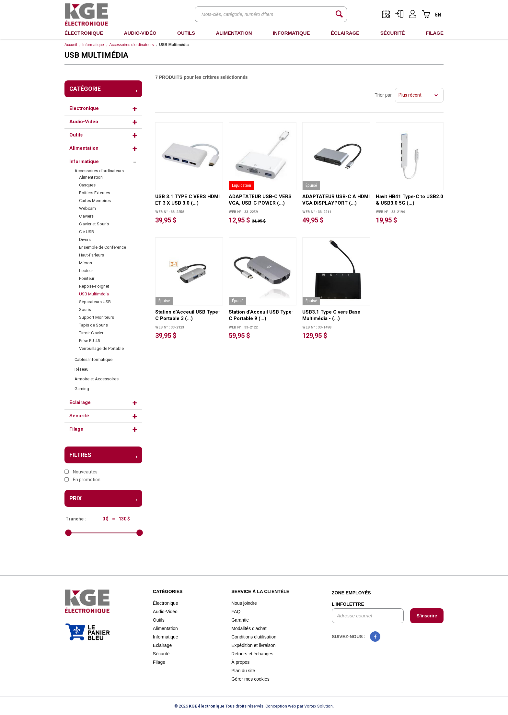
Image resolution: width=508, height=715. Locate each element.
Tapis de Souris (93, 325)
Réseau (81, 369)
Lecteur (86, 270)
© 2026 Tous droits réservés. (219, 706)
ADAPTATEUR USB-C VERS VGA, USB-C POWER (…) (260, 200)
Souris (85, 309)
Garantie (240, 620)
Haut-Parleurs (91, 255)
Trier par (383, 95)
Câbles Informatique (93, 359)
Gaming (82, 388)
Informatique (291, 33)
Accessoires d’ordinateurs (131, 44)
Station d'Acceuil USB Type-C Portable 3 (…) (187, 315)
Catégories (168, 591)
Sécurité (392, 33)
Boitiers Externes (94, 192)
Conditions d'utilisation (253, 636)
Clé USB (86, 231)
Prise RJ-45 (89, 340)
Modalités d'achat (249, 628)
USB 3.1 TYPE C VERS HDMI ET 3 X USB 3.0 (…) (187, 200)
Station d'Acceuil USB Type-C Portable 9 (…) (261, 315)
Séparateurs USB (95, 301)
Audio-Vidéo (140, 33)
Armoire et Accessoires (97, 378)
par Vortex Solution (315, 706)
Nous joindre (244, 603)
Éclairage (345, 33)
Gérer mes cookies (250, 679)
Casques (87, 185)
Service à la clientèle (260, 591)
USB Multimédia (94, 294)
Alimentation (234, 33)
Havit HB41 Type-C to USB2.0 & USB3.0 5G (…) (409, 200)
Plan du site (243, 670)
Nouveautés (81, 471)
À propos (240, 662)
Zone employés (351, 592)
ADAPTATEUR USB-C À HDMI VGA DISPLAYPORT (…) (336, 200)
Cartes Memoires (95, 200)
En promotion (82, 479)
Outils (186, 33)
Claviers (86, 216)
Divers (85, 239)
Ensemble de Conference (102, 247)
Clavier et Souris (94, 223)
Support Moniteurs (96, 317)
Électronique (83, 33)
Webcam (87, 208)
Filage (435, 33)
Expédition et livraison (253, 645)
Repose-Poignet (94, 286)
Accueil (70, 44)
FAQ (235, 611)
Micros (85, 262)
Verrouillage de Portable (101, 348)
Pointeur (86, 278)
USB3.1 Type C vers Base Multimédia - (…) (331, 315)
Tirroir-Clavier (91, 332)
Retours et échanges (252, 653)
